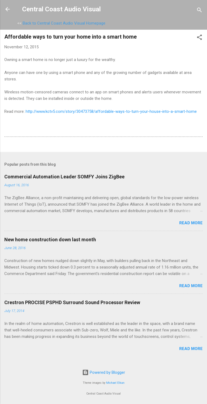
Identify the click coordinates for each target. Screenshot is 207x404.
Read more (191, 222)
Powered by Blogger (103, 372)
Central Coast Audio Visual (61, 9)
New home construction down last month (50, 239)
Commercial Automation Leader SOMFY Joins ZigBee (64, 176)
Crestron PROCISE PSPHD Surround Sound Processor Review (72, 302)
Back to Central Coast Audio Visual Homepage (64, 23)
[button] (199, 38)
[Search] (199, 11)
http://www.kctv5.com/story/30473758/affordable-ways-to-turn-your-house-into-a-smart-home (111, 111)
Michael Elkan (115, 383)
